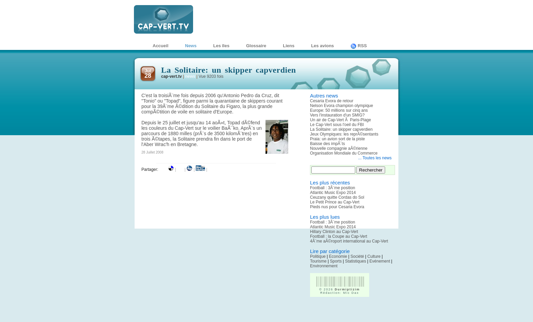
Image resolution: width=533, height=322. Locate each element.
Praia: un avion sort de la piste (337, 139)
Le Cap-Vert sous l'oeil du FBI (337, 124)
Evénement (379, 261)
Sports (336, 261)
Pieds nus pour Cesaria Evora (337, 206)
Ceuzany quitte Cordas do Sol (337, 197)
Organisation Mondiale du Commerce (344, 153)
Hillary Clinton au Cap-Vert (334, 231)
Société (357, 256)
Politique (318, 256)
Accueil (160, 45)
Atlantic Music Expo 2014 (333, 192)
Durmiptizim (347, 289)
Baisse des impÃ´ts (327, 143)
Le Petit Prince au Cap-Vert (334, 202)
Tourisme (318, 261)
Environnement (324, 266)
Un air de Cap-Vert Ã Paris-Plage (340, 120)
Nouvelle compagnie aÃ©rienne (338, 148)
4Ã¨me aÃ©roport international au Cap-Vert (349, 241)
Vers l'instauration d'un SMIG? (337, 115)
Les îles (221, 45)
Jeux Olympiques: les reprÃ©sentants (344, 134)
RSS (358, 45)
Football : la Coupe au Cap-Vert (338, 236)
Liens (288, 45)
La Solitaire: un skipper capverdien (341, 129)
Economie (338, 256)
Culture (374, 256)
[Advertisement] (350, 312)
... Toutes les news (375, 158)
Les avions (322, 45)
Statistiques (355, 261)
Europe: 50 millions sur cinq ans (339, 110)
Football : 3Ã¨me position (332, 187)
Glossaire (256, 45)
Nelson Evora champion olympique (341, 105)
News (190, 45)
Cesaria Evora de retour (331, 101)
